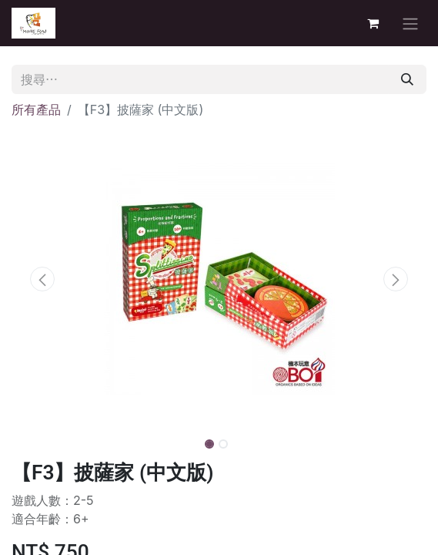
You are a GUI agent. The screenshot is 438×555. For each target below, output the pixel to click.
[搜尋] (407, 79)
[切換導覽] (410, 23)
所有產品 (36, 109)
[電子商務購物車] (372, 23)
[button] (43, 279)
